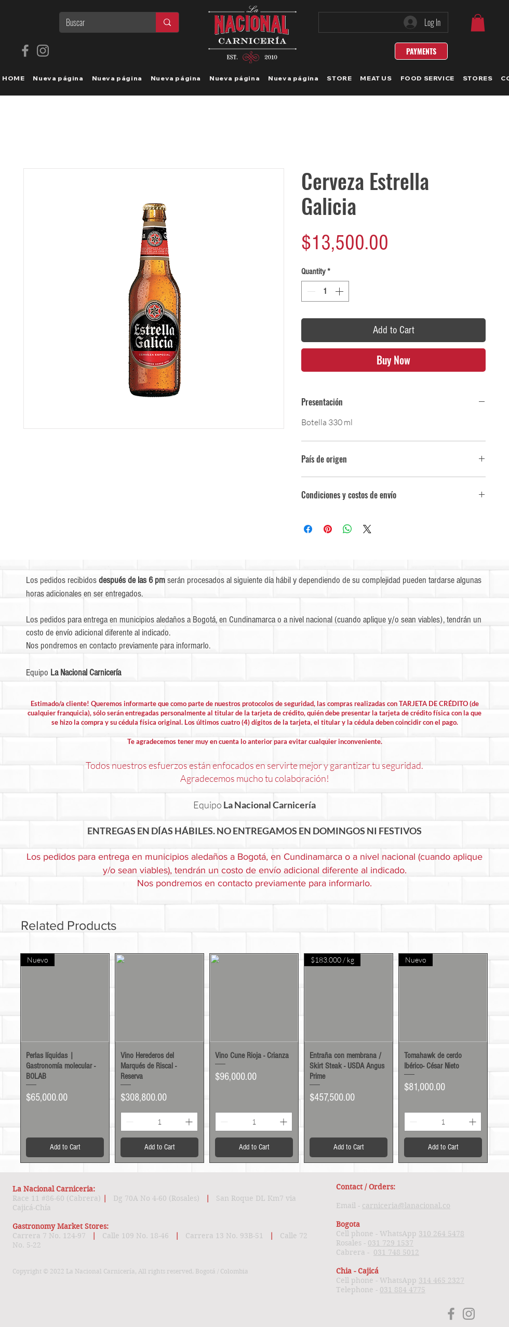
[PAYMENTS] (421, 51)
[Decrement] (310, 291)
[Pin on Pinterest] (328, 529)
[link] (478, 22)
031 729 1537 (390, 1243)
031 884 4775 (402, 1289)
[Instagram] (43, 51)
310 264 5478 (441, 1233)
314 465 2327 (441, 1280)
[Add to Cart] (65, 1148)
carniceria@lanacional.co (406, 1205)
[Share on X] (367, 529)
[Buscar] (99, 22)
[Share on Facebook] (308, 529)
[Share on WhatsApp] (347, 529)
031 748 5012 (396, 1252)
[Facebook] (25, 51)
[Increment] (340, 291)
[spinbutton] (325, 291)
